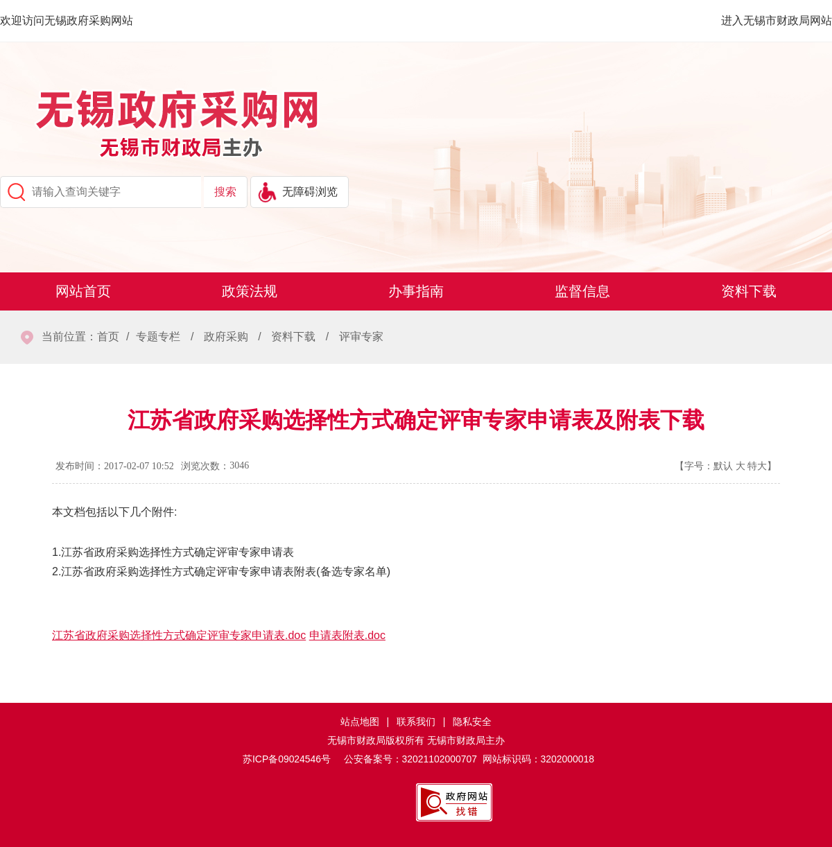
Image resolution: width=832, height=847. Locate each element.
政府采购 (226, 336)
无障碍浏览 (310, 192)
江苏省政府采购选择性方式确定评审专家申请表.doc (179, 635)
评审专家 (361, 336)
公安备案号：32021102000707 (410, 759)
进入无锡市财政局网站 (776, 20)
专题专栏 (158, 336)
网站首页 (83, 291)
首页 (108, 336)
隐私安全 (472, 721)
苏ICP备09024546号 (287, 759)
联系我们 (416, 721)
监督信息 (582, 291)
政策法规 (249, 291)
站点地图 (359, 721)
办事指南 (416, 291)
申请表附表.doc (347, 635)
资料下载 (749, 291)
